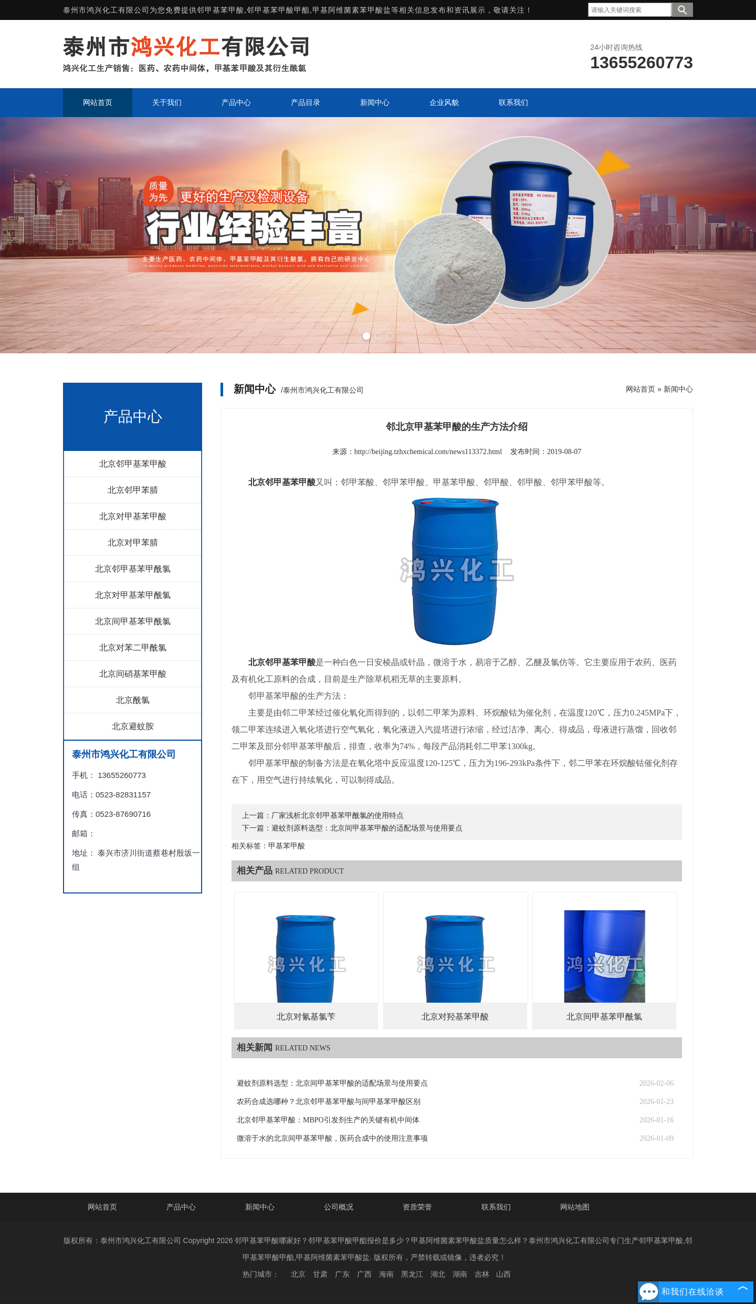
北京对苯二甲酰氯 (132, 647)
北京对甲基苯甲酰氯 (133, 595)
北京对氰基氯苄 (306, 1016)
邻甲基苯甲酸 (220, 10)
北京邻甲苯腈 (133, 490)
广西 (364, 1274)
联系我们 (496, 1207)
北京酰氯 (133, 700)
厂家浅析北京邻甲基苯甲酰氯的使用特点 (337, 815)
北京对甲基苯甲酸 (132, 516)
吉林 (482, 1274)
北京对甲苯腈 (133, 542)
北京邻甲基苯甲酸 (132, 463)
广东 (342, 1274)
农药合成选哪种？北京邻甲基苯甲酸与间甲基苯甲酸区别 (329, 1102)
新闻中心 (678, 389)
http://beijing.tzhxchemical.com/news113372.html (428, 452)
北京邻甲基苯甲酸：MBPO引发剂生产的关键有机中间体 (328, 1120)
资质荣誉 (417, 1207)
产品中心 (181, 1207)
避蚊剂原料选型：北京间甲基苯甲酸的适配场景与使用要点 (367, 828)
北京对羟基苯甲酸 (455, 1016)
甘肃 (320, 1274)
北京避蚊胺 (133, 726)
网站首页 (640, 389)
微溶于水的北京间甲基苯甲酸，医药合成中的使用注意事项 (332, 1138)
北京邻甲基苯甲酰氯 (133, 568)
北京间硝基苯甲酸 (132, 673)
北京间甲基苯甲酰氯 (133, 621)
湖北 (437, 1274)
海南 (386, 1274)
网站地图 (575, 1207)
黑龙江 (412, 1274)
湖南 (460, 1274)
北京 (298, 1274)
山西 (503, 1274)
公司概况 (338, 1207)
